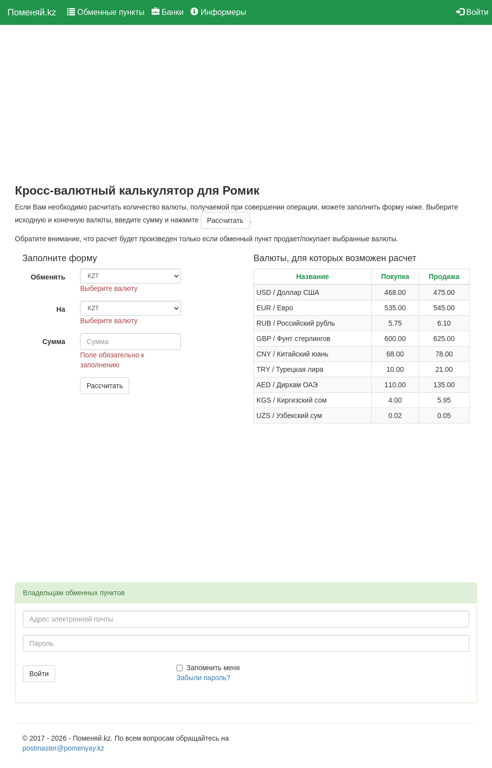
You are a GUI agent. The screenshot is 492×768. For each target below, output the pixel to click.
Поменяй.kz (31, 12)
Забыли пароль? (203, 678)
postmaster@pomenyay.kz (63, 748)
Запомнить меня (208, 668)
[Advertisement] (246, 104)
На (60, 309)
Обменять (48, 277)
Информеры (218, 12)
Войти (472, 12)
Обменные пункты (106, 12)
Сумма (53, 342)
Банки (168, 12)
